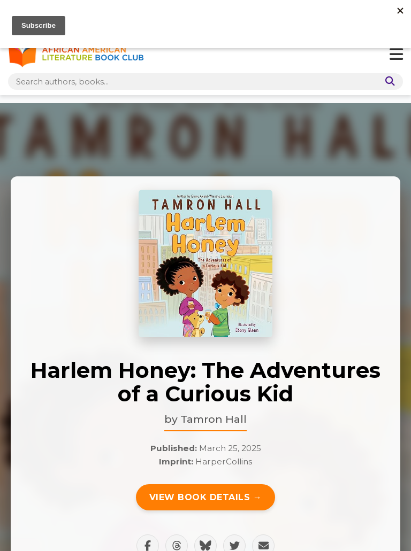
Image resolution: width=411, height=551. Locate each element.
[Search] (388, 81)
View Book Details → (205, 497)
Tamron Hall (213, 419)
